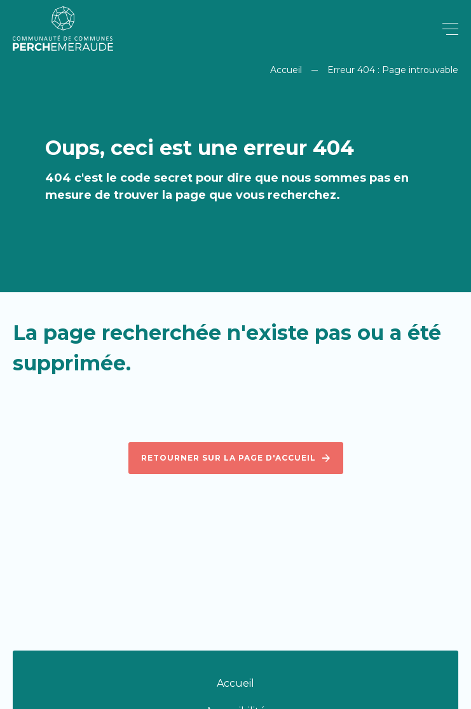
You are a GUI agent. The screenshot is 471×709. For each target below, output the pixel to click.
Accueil (286, 70)
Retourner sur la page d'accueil (236, 458)
